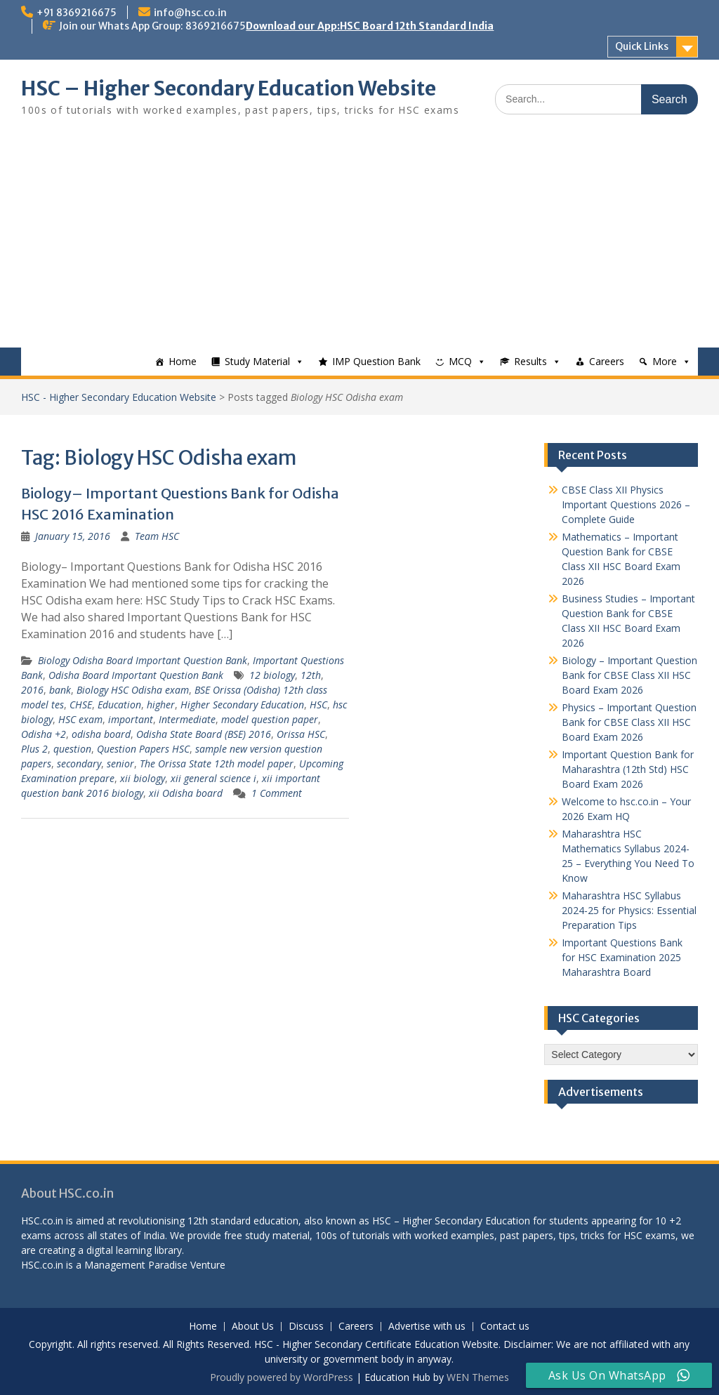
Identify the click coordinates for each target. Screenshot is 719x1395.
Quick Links (641, 46)
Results (530, 361)
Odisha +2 (43, 734)
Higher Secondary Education (242, 704)
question (72, 748)
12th (311, 675)
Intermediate (187, 719)
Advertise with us (427, 1326)
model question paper (269, 719)
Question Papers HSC (143, 748)
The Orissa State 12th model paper (216, 763)
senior (120, 763)
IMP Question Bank (376, 361)
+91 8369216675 (77, 12)
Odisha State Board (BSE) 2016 (203, 734)
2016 (32, 689)
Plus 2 (34, 748)
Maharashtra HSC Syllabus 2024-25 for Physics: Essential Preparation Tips (629, 910)
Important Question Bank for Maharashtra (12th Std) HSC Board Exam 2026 (628, 769)
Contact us (504, 1326)
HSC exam (80, 719)
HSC (318, 704)
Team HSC (157, 536)
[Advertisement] (359, 242)
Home (183, 361)
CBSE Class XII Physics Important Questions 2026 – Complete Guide (626, 504)
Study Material (257, 361)
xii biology (142, 778)
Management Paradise (135, 1264)
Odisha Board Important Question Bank (135, 675)
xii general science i (213, 778)
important (130, 719)
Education (119, 704)
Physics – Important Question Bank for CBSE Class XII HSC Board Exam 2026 (629, 722)
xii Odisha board (186, 793)
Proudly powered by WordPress (281, 1377)
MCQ (460, 361)
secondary (79, 763)
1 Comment (276, 793)
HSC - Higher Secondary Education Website (118, 397)
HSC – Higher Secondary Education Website (228, 88)
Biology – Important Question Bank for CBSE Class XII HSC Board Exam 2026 (629, 675)
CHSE (81, 704)
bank (60, 689)
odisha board (101, 734)
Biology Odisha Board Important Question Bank (142, 660)
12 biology (272, 675)
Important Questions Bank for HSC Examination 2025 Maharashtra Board (622, 957)
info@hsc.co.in (190, 12)
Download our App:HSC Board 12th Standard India (370, 26)
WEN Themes (478, 1377)
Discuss (306, 1326)
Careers (606, 361)
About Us (253, 1326)
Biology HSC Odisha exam (133, 689)
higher (161, 704)
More (664, 361)
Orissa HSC (301, 734)
